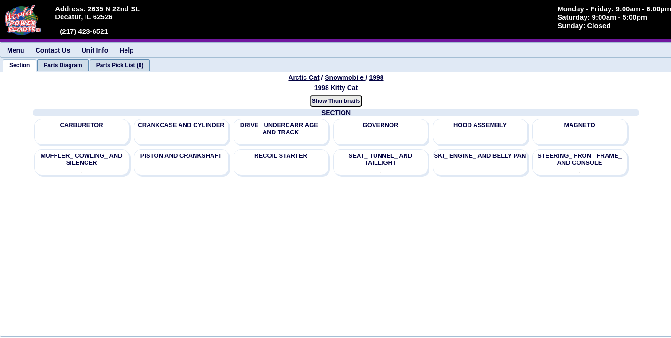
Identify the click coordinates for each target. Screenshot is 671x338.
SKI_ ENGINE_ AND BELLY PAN (480, 155)
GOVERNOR (380, 125)
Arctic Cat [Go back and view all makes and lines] (303, 77)
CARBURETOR (81, 125)
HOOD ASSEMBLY (480, 125)
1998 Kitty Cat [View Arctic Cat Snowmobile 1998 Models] (336, 88)
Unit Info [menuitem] (94, 50)
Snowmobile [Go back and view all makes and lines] (345, 77)
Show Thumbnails (336, 101)
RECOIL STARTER (280, 155)
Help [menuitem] (126, 50)
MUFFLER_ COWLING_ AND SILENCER (81, 159)
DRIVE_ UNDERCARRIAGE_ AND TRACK (280, 129)
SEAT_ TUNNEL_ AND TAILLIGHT (381, 159)
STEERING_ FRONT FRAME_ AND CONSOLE (580, 159)
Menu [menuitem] (15, 50)
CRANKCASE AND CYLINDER (181, 125)
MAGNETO (579, 125)
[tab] (19, 65)
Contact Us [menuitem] (53, 50)
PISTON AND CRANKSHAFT (181, 155)
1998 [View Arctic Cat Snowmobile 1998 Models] (376, 77)
